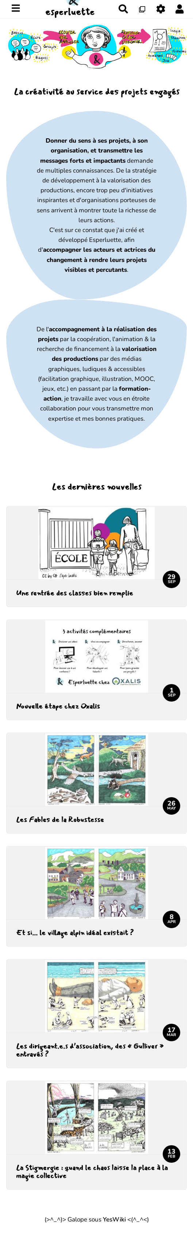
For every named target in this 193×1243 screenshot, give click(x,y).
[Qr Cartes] (142, 9)
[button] (180, 9)
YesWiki (114, 1219)
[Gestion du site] (161, 9)
